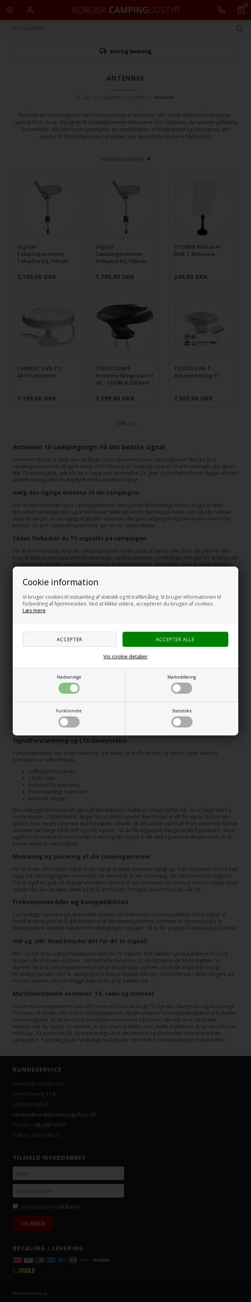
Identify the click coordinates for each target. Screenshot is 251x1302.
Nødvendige (69, 684)
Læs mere (34, 610)
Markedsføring (181, 684)
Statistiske (182, 717)
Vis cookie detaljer (125, 656)
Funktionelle (69, 717)
